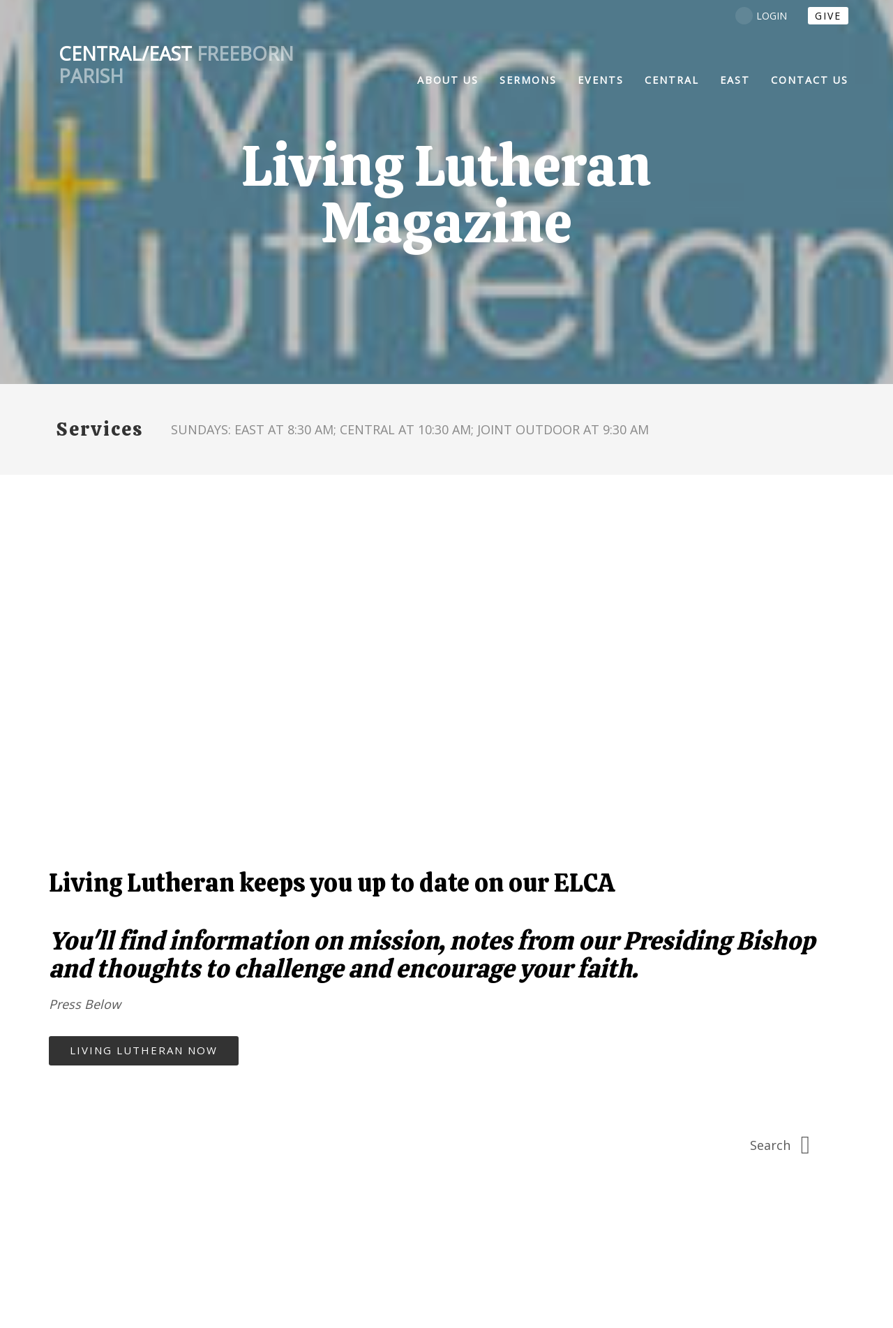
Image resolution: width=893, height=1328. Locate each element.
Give (828, 15)
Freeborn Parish (176, 65)
